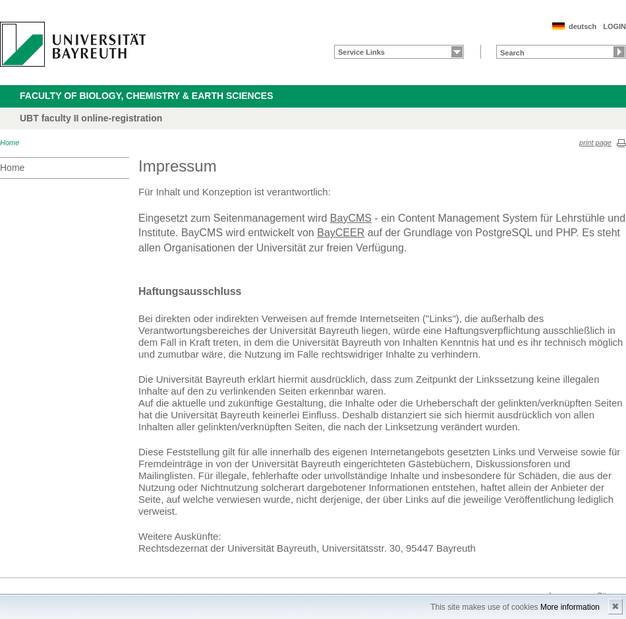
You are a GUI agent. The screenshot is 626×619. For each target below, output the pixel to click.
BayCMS (351, 218)
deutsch (582, 26)
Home (9, 143)
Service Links (361, 52)
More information (570, 607)
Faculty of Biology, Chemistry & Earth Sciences (146, 95)
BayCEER (340, 232)
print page (595, 143)
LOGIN (614, 26)
